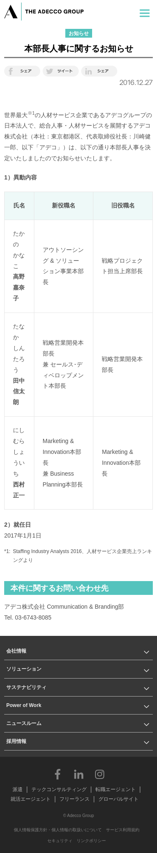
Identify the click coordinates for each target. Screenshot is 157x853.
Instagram (99, 774)
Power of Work (23, 705)
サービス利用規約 (122, 829)
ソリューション (23, 669)
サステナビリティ (26, 687)
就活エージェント (30, 799)
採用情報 (16, 741)
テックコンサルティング (59, 789)
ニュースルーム (23, 723)
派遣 (18, 789)
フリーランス (74, 799)
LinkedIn (78, 774)
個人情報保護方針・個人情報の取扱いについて (58, 829)
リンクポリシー (91, 840)
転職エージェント (115, 789)
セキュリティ (59, 840)
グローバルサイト (118, 799)
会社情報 (16, 651)
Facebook (57, 774)
